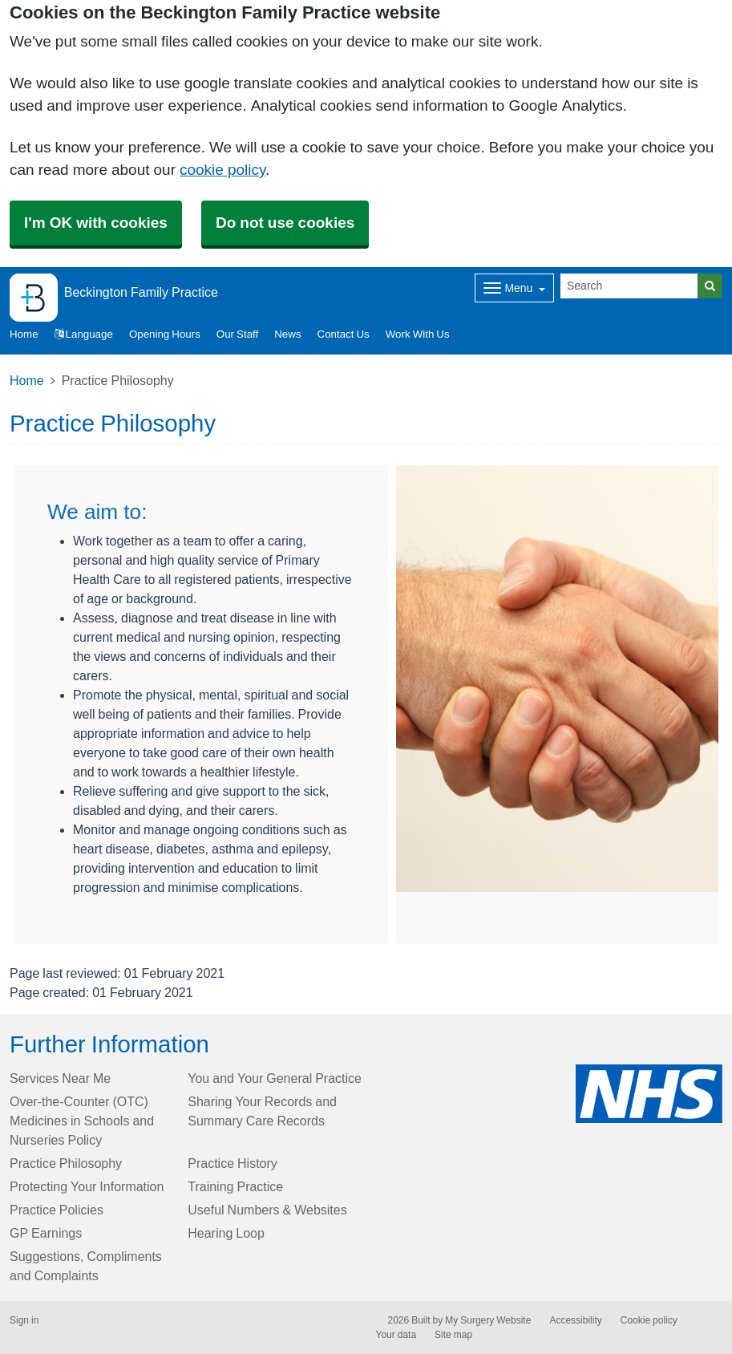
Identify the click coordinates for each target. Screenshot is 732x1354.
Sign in (24, 1320)
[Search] (629, 286)
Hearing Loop (226, 1232)
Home (27, 380)
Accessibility (575, 1320)
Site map (453, 1335)
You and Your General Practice (275, 1078)
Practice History (232, 1163)
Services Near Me (60, 1078)
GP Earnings (46, 1232)
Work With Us (418, 334)
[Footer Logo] (649, 1093)
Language (84, 334)
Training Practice (235, 1186)
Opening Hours (164, 334)
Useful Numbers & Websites (267, 1209)
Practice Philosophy (66, 1163)
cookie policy (222, 169)
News (287, 334)
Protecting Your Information (87, 1186)
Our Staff (237, 334)
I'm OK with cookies (96, 222)
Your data (396, 1335)
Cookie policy (649, 1320)
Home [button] (24, 334)
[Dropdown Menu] (514, 288)
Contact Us (343, 334)
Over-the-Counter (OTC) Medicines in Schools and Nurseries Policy (82, 1120)
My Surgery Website (488, 1320)
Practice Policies (56, 1209)
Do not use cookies (285, 222)
